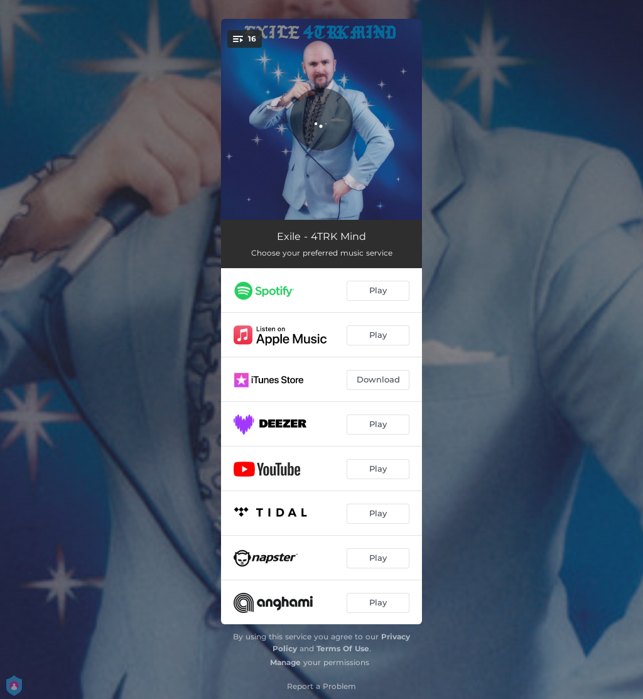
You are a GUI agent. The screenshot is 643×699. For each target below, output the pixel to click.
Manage (285, 662)
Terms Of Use (342, 648)
